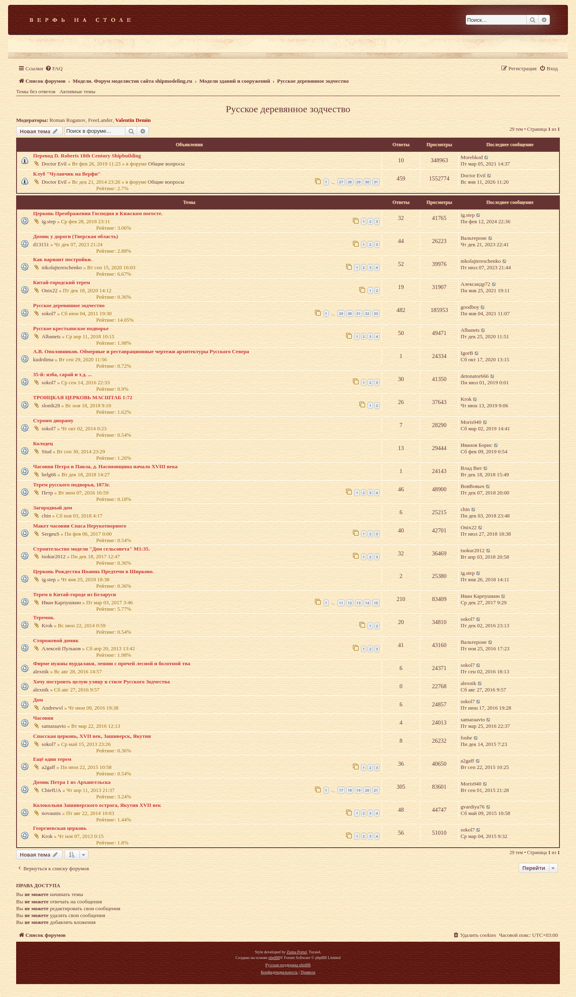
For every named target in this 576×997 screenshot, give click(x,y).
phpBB (274, 957)
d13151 (41, 244)
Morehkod (472, 157)
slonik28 (51, 405)
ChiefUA (51, 790)
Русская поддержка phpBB (288, 965)
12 (350, 602)
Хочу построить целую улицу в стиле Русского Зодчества (101, 682)
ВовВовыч (472, 486)
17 (341, 790)
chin (46, 516)
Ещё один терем (52, 759)
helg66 (49, 474)
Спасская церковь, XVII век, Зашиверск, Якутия (92, 736)
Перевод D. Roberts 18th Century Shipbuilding (87, 156)
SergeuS (50, 534)
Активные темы (78, 91)
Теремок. (44, 617)
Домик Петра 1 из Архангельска (72, 782)
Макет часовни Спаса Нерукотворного (79, 526)
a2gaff (48, 767)
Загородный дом (52, 508)
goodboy (470, 307)
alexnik (41, 671)
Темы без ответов (36, 91)
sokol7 (49, 313)
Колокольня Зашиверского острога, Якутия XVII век (97, 805)
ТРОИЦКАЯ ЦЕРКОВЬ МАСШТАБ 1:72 (82, 397)
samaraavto (54, 726)
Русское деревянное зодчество (288, 109)
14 (367, 602)
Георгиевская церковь (60, 828)
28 (350, 181)
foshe (466, 738)
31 (376, 181)
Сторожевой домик (56, 640)
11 (341, 602)
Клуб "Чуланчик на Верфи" (67, 174)
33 (376, 313)
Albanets (51, 336)
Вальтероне (474, 238)
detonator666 (475, 376)
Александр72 (475, 284)
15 (376, 602)
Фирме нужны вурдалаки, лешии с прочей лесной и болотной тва (111, 663)
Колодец (43, 443)
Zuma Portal (297, 952)
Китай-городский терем (61, 282)
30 (367, 181)
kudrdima (43, 359)
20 (367, 790)
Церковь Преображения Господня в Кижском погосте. (98, 213)
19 (359, 790)
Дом (38, 700)
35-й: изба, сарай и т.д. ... (62, 374)
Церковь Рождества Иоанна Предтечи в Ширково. (93, 571)
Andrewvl (52, 708)
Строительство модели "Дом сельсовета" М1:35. (91, 549)
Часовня (43, 718)
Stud (46, 451)
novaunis (51, 813)
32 (367, 313)
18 (350, 790)
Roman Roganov (68, 120)
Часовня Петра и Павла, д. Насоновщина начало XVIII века (105, 466)
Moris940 (471, 422)
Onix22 (50, 290)
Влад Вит (471, 468)
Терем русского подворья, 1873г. (71, 485)
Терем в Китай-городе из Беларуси (74, 594)
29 (359, 181)
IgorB (467, 353)
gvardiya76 (472, 807)
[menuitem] (54, 68)
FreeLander (100, 120)
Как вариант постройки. (62, 259)
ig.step (49, 221)
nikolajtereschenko (62, 267)
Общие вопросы (166, 164)
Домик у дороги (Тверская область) (75, 236)
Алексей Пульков (61, 648)
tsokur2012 (53, 556)
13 (359, 602)
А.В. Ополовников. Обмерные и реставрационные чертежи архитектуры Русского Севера (141, 351)
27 (341, 181)
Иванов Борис (476, 445)
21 (376, 790)
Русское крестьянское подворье (71, 328)
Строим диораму (53, 420)
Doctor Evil (54, 164)
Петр (47, 493)
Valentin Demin (133, 120)
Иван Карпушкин (61, 602)
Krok (466, 399)
